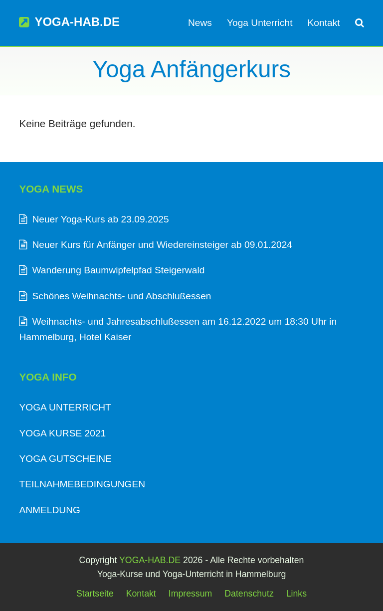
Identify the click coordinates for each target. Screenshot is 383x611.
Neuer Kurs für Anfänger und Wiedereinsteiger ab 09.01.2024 (162, 244)
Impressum (190, 594)
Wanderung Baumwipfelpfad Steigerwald (118, 270)
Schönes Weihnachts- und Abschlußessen (121, 296)
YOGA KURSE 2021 (62, 433)
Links (296, 594)
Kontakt (141, 594)
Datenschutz (249, 594)
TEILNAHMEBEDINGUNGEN (82, 484)
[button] (360, 22)
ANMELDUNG (49, 510)
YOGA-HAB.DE (69, 21)
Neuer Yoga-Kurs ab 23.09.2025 (100, 219)
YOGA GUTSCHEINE (65, 458)
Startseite (95, 594)
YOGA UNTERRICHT (65, 407)
